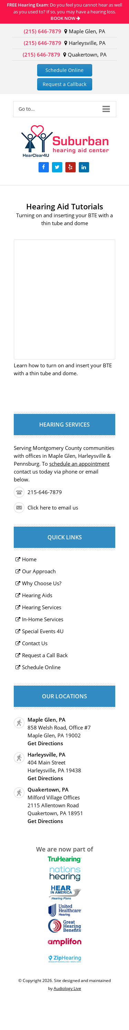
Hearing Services (41, 607)
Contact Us (34, 643)
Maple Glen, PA (84, 31)
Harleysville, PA (85, 42)
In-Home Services (42, 619)
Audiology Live (67, 988)
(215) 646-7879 (42, 31)
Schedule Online (64, 70)
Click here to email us (53, 507)
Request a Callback (64, 84)
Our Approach (39, 571)
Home (29, 559)
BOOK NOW (65, 18)
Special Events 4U (43, 631)
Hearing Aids (37, 595)
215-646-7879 (45, 492)
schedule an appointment (79, 463)
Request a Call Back (45, 655)
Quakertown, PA (85, 54)
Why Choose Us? (41, 583)
